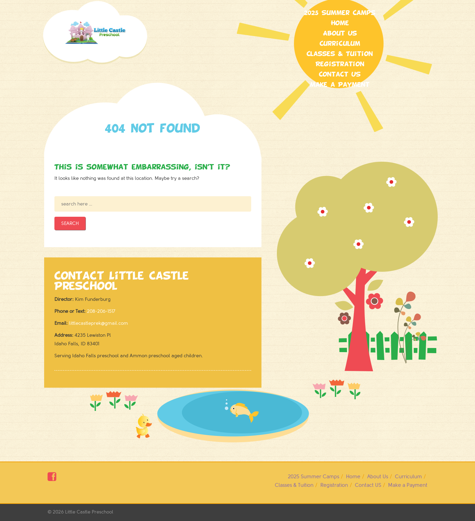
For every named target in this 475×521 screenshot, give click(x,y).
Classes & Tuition (340, 54)
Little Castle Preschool (89, 512)
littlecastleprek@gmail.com (98, 323)
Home (340, 23)
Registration (340, 64)
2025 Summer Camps (339, 13)
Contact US (340, 74)
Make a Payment (340, 85)
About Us (340, 33)
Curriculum (340, 44)
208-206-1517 (101, 311)
